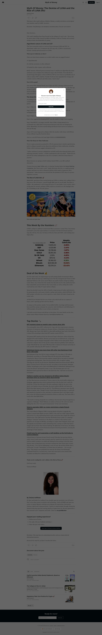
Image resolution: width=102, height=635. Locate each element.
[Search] (83, 2)
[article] (51, 578)
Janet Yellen (41, 166)
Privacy (51, 625)
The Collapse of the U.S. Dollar (36, 586)
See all (30, 605)
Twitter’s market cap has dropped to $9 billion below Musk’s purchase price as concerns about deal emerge (48, 376)
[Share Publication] (86, 2)
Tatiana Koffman (30, 13)
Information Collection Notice (51, 111)
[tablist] (32, 555)
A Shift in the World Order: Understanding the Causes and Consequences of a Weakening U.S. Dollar (45, 588)
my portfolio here (61, 510)
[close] (64, 90)
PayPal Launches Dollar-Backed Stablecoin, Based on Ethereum (43, 576)
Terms (55, 625)
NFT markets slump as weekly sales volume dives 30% (46, 324)
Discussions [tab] (36, 571)
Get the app (57, 628)
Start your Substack (47, 629)
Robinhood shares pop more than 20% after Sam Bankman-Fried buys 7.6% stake (49, 351)
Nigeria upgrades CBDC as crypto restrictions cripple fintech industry (48, 408)
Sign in (98, 2)
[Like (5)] (29, 18)
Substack (45, 632)
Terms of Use (57, 109)
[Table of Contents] (1, 317)
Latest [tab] (31, 571)
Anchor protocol (34, 88)
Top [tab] (28, 571)
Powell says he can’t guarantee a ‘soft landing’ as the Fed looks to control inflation (50, 434)
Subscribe (91, 2)
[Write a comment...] (52, 561)
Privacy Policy (61, 111)
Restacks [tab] (35, 554)
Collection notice (60, 625)
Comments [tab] (30, 554)
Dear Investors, (30, 578)
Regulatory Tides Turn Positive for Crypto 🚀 (41, 596)
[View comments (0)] (32, 18)
